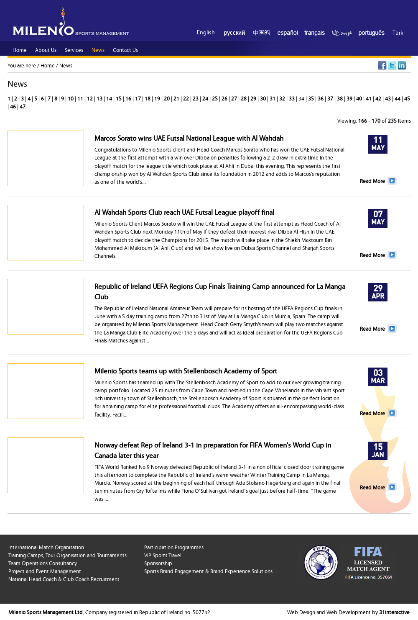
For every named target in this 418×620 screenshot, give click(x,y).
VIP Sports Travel (162, 554)
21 (177, 98)
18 (148, 98)
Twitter (392, 65)
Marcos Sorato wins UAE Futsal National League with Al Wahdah (188, 137)
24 (205, 98)
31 (273, 98)
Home (48, 65)
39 (350, 98)
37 (330, 98)
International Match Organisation (46, 547)
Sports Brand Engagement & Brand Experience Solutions (208, 570)
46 (13, 106)
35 (311, 98)
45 (407, 98)
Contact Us (125, 49)
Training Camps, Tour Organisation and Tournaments (67, 554)
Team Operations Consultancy (42, 562)
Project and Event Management (44, 570)
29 (253, 98)
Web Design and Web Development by (348, 611)
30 (263, 98)
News (65, 65)
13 (100, 98)
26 (225, 98)
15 (119, 98)
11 (80, 98)
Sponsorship (158, 562)
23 (196, 98)
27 (234, 98)
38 (340, 98)
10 (71, 98)
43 (388, 98)
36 (321, 98)
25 (215, 98)
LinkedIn (402, 65)
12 (90, 98)
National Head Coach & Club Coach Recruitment (64, 578)
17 (138, 98)
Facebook (382, 65)
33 (292, 98)
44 (398, 98)
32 (282, 98)
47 (22, 106)
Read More (372, 180)
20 (167, 98)
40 (359, 98)
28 (244, 98)
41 (369, 98)
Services (74, 49)
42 (378, 98)
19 (157, 98)
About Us (45, 49)
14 (109, 98)
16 (129, 98)
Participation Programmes (174, 547)
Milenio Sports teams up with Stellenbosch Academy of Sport (185, 370)
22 (186, 98)
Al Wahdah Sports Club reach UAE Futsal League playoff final (184, 211)
